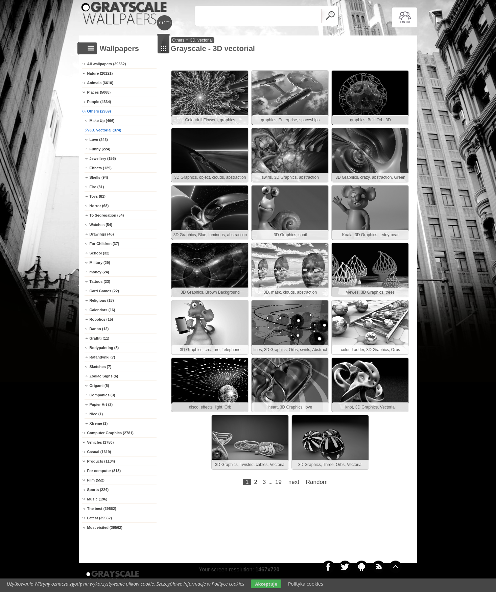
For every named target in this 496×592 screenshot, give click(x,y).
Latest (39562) (99, 518)
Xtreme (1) (99, 423)
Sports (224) (98, 490)
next (293, 482)
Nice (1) (96, 414)
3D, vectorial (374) (105, 130)
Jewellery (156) (103, 158)
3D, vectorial (201, 40)
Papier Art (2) (101, 404)
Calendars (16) (102, 310)
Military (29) (100, 263)
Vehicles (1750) (100, 442)
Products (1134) (101, 461)
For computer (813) (104, 471)
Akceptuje (266, 584)
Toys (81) (97, 196)
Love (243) (99, 140)
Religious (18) (102, 300)
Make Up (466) (102, 121)
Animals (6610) (100, 83)
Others (178, 40)
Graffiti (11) (100, 338)
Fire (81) (97, 187)
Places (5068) (99, 92)
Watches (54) (101, 225)
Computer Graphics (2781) (110, 433)
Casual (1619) (99, 452)
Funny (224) (100, 149)
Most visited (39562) (105, 527)
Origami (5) (99, 386)
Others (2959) (99, 111)
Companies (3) (102, 395)
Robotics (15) (101, 319)
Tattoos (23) (100, 281)
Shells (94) (99, 177)
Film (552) (95, 480)
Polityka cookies (305, 584)
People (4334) (99, 102)
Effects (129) (101, 168)
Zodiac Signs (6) (104, 376)
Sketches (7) (101, 367)
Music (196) (97, 499)
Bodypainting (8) (104, 348)
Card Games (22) (104, 291)
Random (317, 482)
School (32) (100, 253)
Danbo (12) (99, 329)
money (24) (99, 272)
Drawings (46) (102, 234)
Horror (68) (99, 206)
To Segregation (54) (107, 215)
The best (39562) (101, 509)
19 (278, 482)
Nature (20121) (100, 73)
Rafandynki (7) (102, 357)
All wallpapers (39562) (106, 64)
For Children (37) (104, 244)
